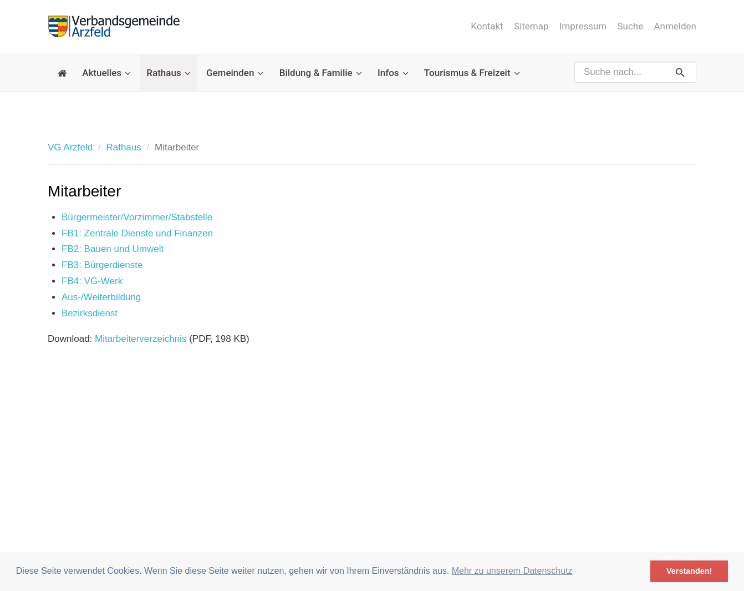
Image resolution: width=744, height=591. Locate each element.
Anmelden (675, 26)
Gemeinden (235, 72)
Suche (631, 26)
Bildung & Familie (320, 72)
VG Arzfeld (70, 147)
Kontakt (487, 26)
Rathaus (168, 72)
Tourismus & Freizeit (472, 72)
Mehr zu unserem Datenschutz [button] (512, 570)
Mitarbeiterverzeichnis (140, 339)
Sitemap (531, 26)
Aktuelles (106, 72)
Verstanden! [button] (689, 571)
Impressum (583, 26)
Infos (393, 72)
